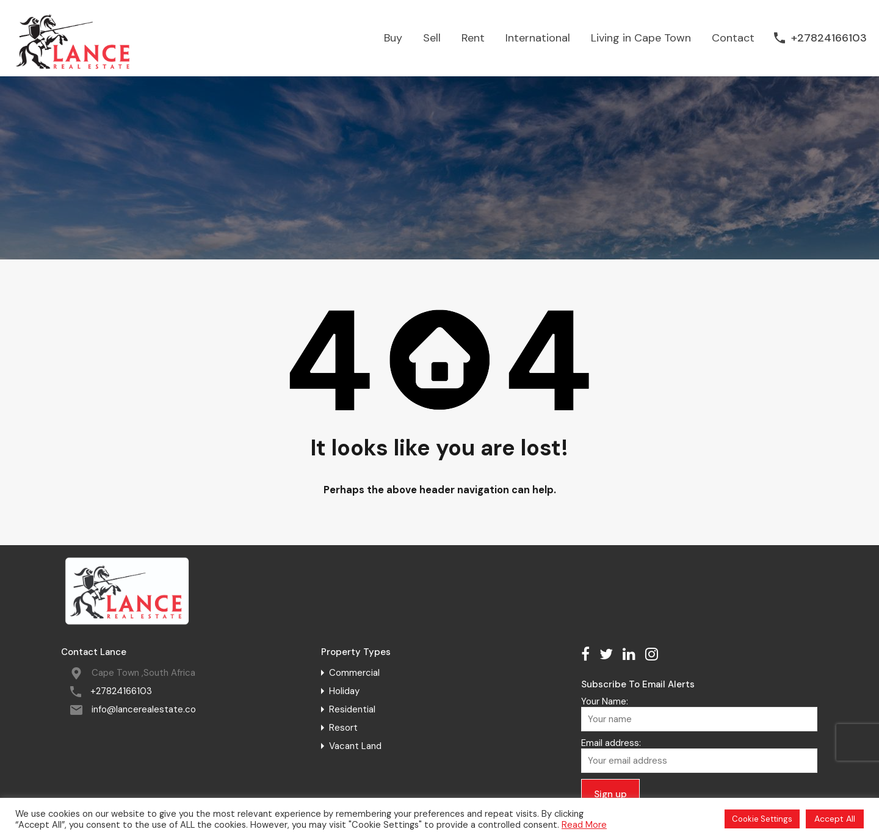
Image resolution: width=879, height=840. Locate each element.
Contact (733, 38)
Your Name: (699, 713)
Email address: (699, 755)
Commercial (354, 673)
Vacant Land (355, 746)
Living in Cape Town (641, 38)
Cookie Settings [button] (762, 819)
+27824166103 (829, 38)
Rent (473, 38)
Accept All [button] (834, 818)
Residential (352, 709)
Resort (343, 728)
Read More (584, 824)
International (537, 38)
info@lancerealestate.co (144, 709)
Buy (393, 38)
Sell (432, 38)
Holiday (344, 691)
